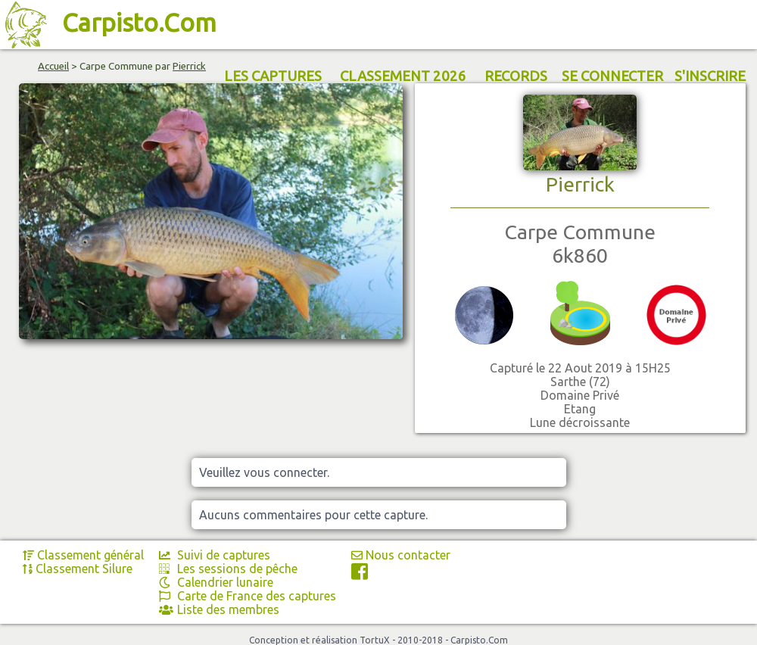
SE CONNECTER (612, 76)
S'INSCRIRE (710, 76)
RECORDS (515, 76)
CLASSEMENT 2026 (403, 76)
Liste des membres (219, 609)
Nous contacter (400, 555)
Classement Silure (77, 568)
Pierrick (189, 66)
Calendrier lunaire (216, 582)
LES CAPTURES (273, 76)
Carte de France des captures (247, 596)
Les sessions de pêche (228, 568)
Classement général (83, 555)
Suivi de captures (214, 555)
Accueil (53, 66)
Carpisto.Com (139, 22)
